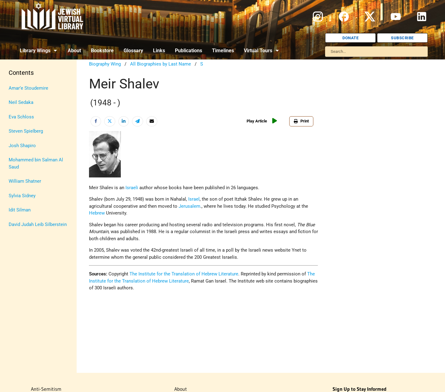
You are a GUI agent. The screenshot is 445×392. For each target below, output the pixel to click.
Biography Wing (105, 64)
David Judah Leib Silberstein (38, 224)
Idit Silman (20, 210)
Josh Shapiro (22, 145)
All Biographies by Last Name (160, 64)
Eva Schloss (21, 117)
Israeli (131, 187)
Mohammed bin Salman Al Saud (36, 163)
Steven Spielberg (26, 131)
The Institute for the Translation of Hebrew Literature (183, 274)
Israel (194, 199)
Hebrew (97, 213)
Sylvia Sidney (22, 195)
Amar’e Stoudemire (28, 88)
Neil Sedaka (21, 102)
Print (301, 121)
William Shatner (25, 181)
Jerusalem (189, 206)
